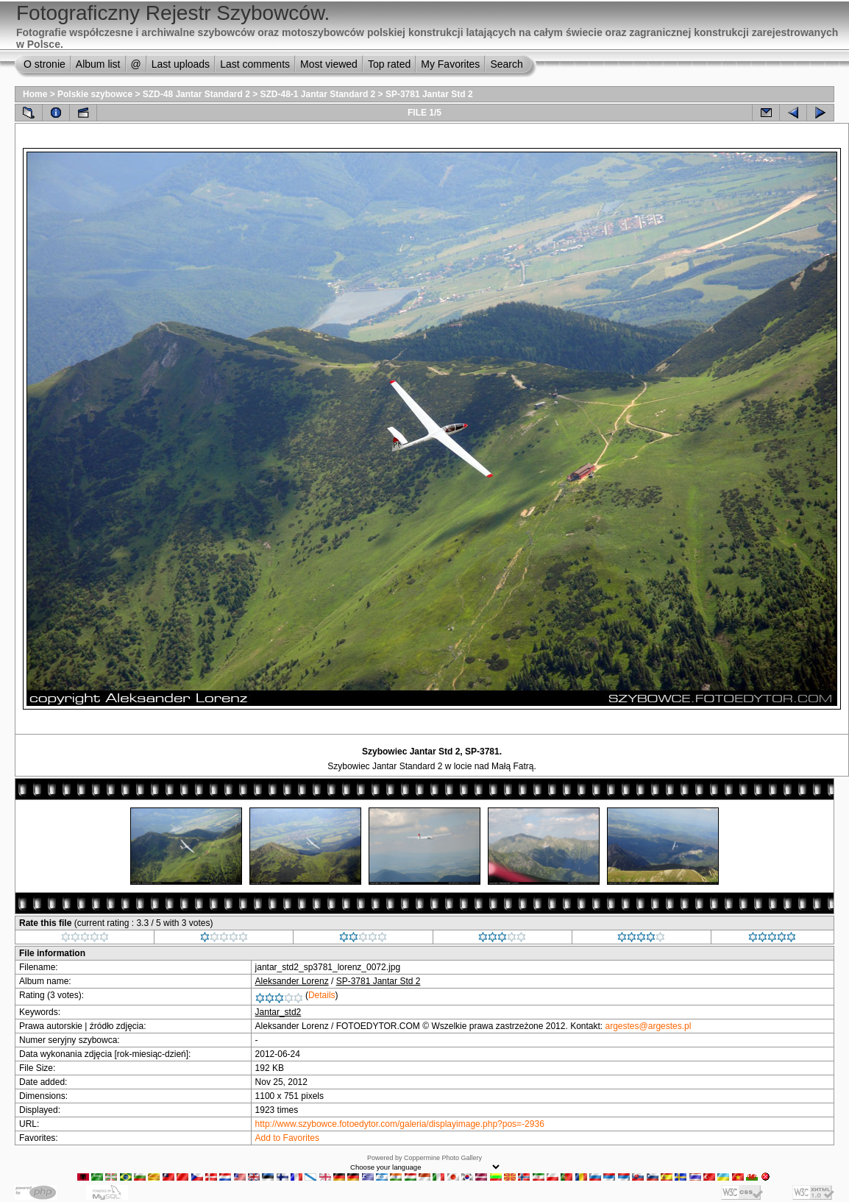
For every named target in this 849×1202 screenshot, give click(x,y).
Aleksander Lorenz (292, 981)
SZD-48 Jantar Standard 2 (196, 94)
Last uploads (181, 64)
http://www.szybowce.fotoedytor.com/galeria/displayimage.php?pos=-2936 (399, 1124)
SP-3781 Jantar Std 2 (429, 94)
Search (506, 64)
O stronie (44, 64)
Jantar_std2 (278, 1012)
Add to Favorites (287, 1138)
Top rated (389, 64)
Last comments (255, 64)
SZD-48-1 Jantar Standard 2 (318, 94)
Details (321, 995)
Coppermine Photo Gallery (443, 1158)
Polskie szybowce (94, 94)
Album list (98, 64)
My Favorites (450, 64)
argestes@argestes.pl (648, 1026)
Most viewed (329, 64)
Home (35, 94)
